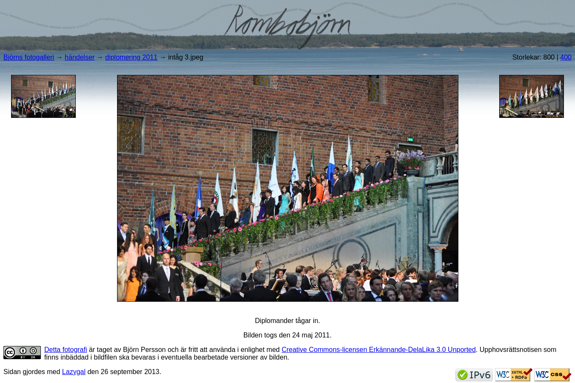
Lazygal (74, 371)
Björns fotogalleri (28, 57)
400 (566, 57)
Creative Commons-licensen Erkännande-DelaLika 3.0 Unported (379, 349)
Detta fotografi (65, 349)
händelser (79, 57)
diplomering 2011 (131, 57)
